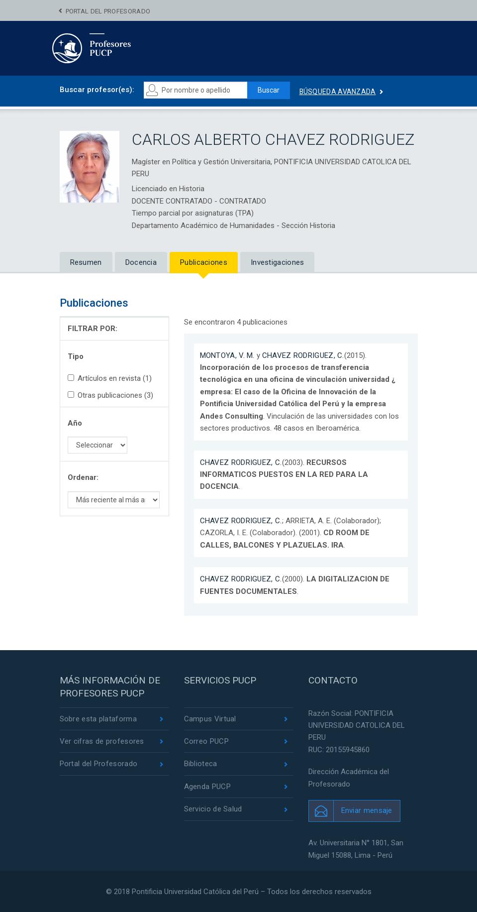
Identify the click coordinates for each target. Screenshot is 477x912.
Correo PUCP (206, 741)
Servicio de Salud (213, 808)
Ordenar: (83, 477)
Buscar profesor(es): (97, 89)
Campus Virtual (210, 718)
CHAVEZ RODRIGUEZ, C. (303, 355)
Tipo (76, 356)
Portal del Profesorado (108, 11)
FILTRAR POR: (92, 328)
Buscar (269, 90)
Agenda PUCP (207, 786)
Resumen (86, 262)
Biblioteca (200, 763)
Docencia (141, 262)
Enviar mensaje (366, 810)
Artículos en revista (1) (110, 378)
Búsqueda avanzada (337, 92)
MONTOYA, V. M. (227, 355)
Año (75, 423)
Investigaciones (277, 262)
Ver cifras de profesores (102, 741)
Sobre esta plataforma (98, 718)
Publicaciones (203, 262)
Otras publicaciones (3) (110, 395)
